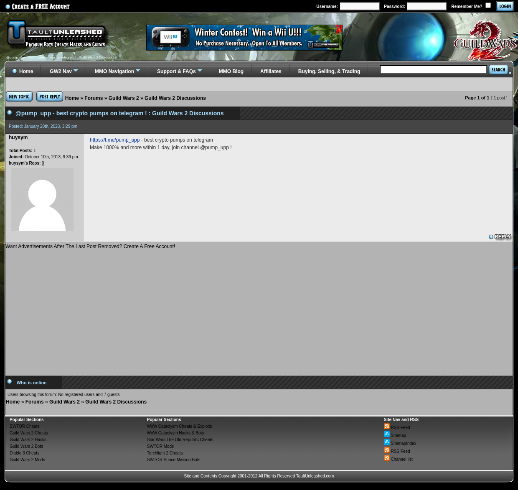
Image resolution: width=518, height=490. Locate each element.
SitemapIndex (400, 443)
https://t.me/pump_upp (115, 140)
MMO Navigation (114, 71)
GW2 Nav (61, 71)
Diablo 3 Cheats (24, 453)
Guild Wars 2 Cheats (29, 433)
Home (72, 98)
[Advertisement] (259, 309)
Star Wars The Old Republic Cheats (180, 439)
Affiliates (271, 71)
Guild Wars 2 (124, 98)
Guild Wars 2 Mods (27, 459)
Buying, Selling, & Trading (329, 71)
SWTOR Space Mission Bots (174, 459)
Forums (93, 98)
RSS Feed (397, 427)
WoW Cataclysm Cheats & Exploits (179, 426)
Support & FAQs (176, 71)
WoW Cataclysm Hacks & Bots (175, 433)
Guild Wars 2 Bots (26, 446)
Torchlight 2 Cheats (165, 453)
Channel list (398, 459)
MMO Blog (231, 71)
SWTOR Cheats (25, 426)
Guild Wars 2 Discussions (175, 98)
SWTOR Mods (160, 446)
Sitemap (395, 435)
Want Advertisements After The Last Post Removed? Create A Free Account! (90, 246)
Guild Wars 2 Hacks (28, 439)
